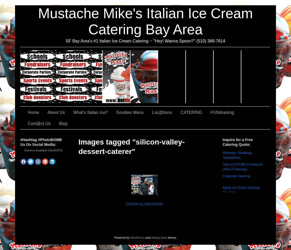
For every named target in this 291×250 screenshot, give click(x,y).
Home (33, 112)
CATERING (61, 76)
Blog (63, 123)
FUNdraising (227, 76)
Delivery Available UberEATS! (44, 150)
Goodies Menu (172, 76)
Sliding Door (159, 237)
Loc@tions (200, 76)
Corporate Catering (236, 176)
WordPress (137, 237)
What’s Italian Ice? (144, 76)
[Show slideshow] (144, 204)
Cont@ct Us (255, 76)
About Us (116, 76)
